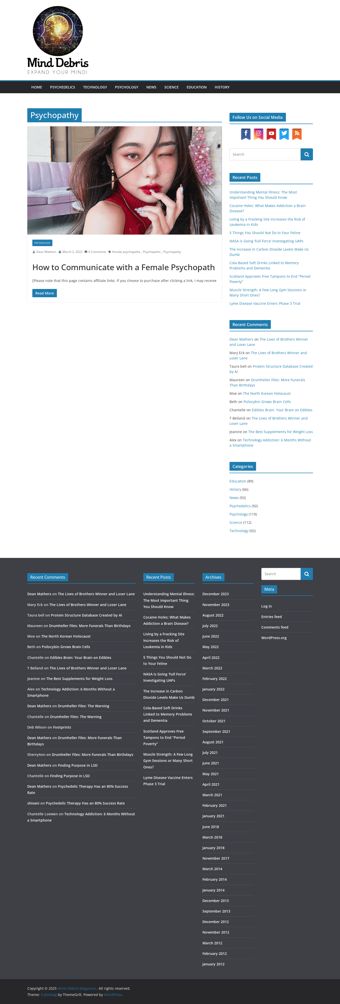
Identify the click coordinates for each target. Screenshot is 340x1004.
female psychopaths (126, 252)
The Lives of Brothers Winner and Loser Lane (96, 593)
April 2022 (210, 657)
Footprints (62, 727)
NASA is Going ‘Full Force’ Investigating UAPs (266, 241)
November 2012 (215, 932)
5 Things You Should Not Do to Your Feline (265, 232)
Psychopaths (152, 252)
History (222, 87)
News (151, 87)
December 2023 (215, 593)
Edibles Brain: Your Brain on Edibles (282, 410)
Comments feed (274, 627)
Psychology (126, 87)
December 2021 (215, 699)
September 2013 (216, 911)
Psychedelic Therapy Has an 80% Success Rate (85, 803)
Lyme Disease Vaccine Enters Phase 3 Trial (265, 303)
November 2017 (215, 858)
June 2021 (210, 763)
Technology (95, 87)
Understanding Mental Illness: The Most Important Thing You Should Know (169, 600)
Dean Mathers (46, 252)
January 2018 (213, 847)
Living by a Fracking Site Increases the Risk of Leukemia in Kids (163, 640)
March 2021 (212, 794)
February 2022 (214, 678)
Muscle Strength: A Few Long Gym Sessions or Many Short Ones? (168, 760)
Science (171, 87)
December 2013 (215, 900)
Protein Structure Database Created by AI (86, 615)
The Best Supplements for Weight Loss (280, 431)
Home (36, 87)
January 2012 (213, 964)
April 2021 (210, 784)
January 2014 (213, 890)
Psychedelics (62, 87)
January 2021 (213, 816)
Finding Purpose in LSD (77, 765)
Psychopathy (172, 252)
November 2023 (215, 604)
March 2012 (212, 943)
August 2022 (212, 615)
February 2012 (214, 953)
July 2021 (210, 752)
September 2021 (216, 731)
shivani (33, 803)
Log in (266, 606)
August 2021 (212, 742)
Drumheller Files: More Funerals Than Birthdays (90, 625)
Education (197, 87)
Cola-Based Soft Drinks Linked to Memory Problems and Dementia (167, 714)
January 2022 (213, 689)
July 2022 (210, 625)
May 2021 (210, 773)
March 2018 (212, 837)
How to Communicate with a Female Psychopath (123, 267)
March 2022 (212, 668)
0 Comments (95, 252)
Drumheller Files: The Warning (83, 706)
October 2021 (213, 721)
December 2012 (215, 921)
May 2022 (210, 646)
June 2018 (210, 826)
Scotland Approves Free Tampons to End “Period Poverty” (164, 737)
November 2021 (215, 710)
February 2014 (214, 879)
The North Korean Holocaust (267, 393)
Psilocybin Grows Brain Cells (267, 401)
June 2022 (210, 636)
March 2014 (212, 868)
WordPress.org (274, 637)
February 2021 (214, 805)
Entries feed (271, 616)
